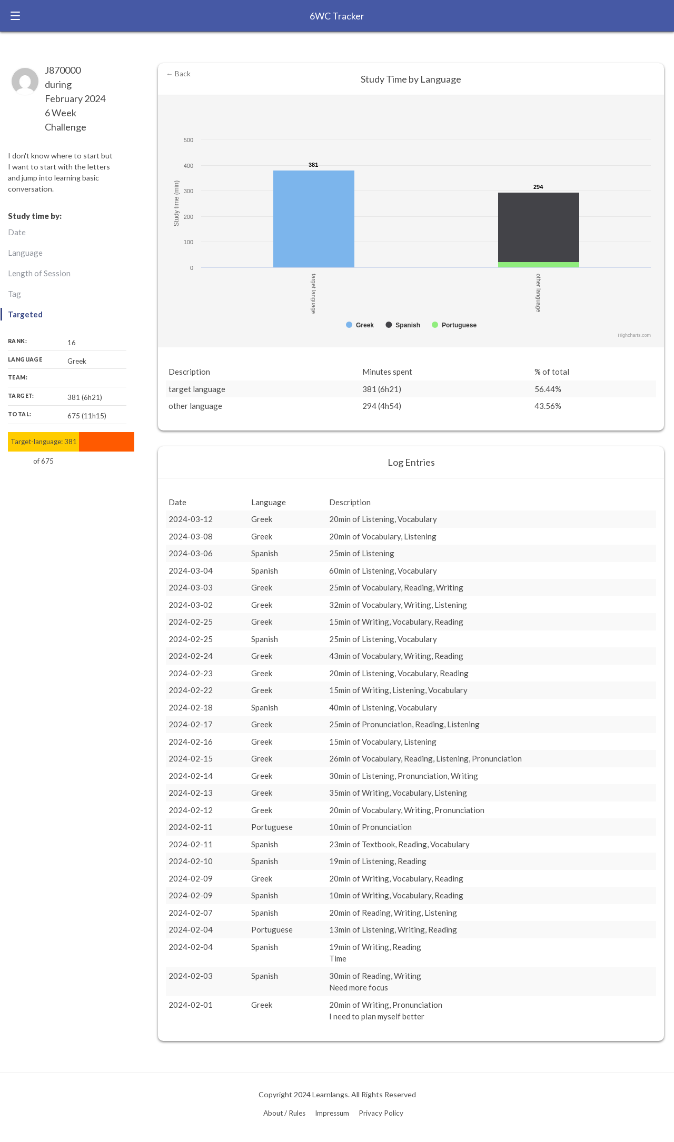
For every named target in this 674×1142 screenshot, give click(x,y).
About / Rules (284, 1113)
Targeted (25, 314)
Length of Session (39, 273)
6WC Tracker (337, 16)
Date (17, 232)
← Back (178, 73)
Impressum (332, 1113)
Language (25, 252)
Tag (14, 293)
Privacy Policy (381, 1113)
